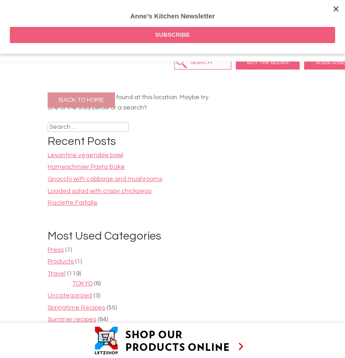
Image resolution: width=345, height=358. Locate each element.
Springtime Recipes (76, 308)
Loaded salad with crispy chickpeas (99, 191)
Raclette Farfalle (72, 203)
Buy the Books (267, 62)
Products (61, 261)
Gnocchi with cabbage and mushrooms (105, 179)
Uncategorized (70, 296)
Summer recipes (72, 319)
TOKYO (82, 283)
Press (56, 250)
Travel (57, 274)
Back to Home (81, 100)
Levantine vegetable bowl (85, 155)
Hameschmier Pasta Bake (86, 167)
